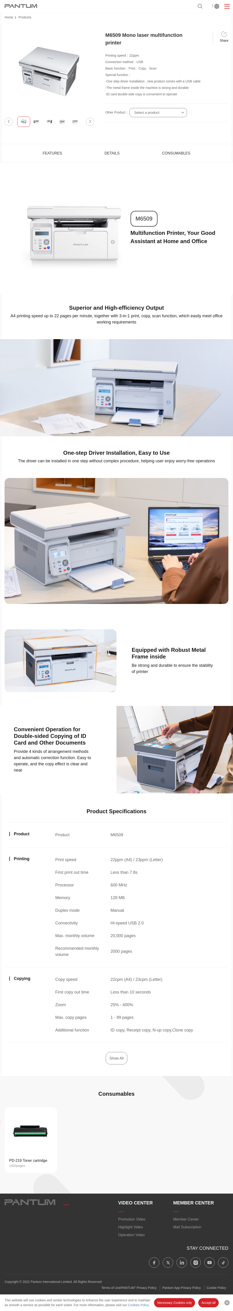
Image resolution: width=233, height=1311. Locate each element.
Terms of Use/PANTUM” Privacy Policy (129, 1288)
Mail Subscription (187, 1227)
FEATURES (52, 153)
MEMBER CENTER (193, 1202)
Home (9, 17)
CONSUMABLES (176, 153)
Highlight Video (130, 1227)
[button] (9, 122)
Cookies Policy (138, 1305)
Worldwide (216, 6)
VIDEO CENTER (135, 1202)
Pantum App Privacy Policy (181, 1288)
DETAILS (112, 153)
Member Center (186, 1219)
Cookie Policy (216, 1288)
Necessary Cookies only (174, 1303)
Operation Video (131, 1235)
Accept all (208, 1303)
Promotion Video (131, 1219)
